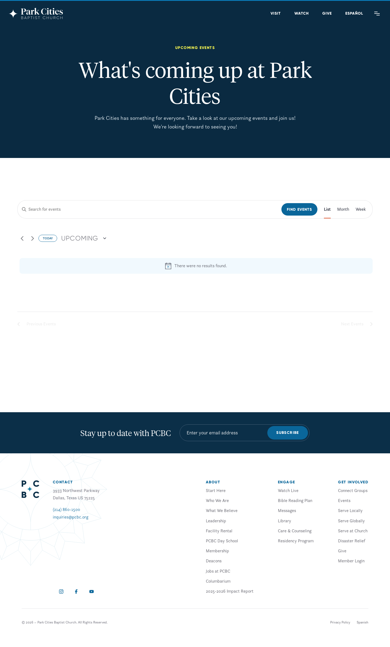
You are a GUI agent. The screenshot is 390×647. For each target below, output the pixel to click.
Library (284, 520)
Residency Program (296, 540)
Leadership (216, 520)
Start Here (216, 490)
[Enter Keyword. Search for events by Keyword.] (149, 209)
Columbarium (218, 581)
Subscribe (287, 432)
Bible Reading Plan (295, 500)
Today (48, 238)
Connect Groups (353, 490)
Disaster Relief (351, 540)
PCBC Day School (222, 540)
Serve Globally (351, 520)
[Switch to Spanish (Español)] (354, 13)
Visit (276, 13)
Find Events (299, 209)
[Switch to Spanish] (362, 622)
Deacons (214, 560)
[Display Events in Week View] (361, 209)
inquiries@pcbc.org (70, 517)
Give (327, 13)
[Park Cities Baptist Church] (36, 13)
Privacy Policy (340, 622)
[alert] (196, 266)
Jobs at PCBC (218, 571)
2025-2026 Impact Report (229, 591)
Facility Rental (219, 530)
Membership (217, 550)
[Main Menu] (377, 13)
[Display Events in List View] (327, 209)
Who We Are (217, 500)
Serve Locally (350, 510)
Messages (287, 510)
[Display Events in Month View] (343, 209)
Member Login (351, 560)
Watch (301, 13)
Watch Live (288, 490)
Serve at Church (353, 530)
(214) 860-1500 (66, 509)
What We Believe (222, 510)
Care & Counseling (294, 530)
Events (344, 500)
